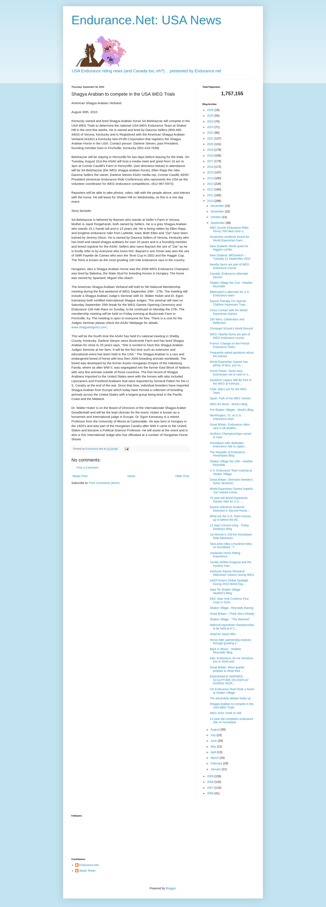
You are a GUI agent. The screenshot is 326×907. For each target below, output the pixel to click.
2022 (210, 132)
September (217, 223)
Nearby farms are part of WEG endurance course (229, 266)
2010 (210, 200)
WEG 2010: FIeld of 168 (225, 713)
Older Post (182, 476)
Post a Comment (87, 467)
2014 (210, 178)
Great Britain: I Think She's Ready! (232, 613)
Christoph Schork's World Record (231, 328)
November (217, 211)
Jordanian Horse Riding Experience (225, 554)
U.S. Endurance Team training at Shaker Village (231, 472)
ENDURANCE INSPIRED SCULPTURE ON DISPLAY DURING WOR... (229, 680)
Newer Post (79, 476)
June (214, 740)
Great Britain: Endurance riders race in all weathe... (230, 426)
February (216, 763)
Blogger (170, 888)
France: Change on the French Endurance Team (230, 345)
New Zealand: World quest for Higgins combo (229, 247)
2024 (210, 121)
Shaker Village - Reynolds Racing (231, 608)
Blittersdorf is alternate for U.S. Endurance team (230, 293)
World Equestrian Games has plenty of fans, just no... (229, 363)
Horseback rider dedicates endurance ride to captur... (228, 444)
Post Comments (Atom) (104, 483)
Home (131, 476)
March (214, 757)
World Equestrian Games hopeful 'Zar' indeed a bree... (231, 490)
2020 (210, 144)
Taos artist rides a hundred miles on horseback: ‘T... (231, 545)
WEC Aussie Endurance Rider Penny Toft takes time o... (229, 229)
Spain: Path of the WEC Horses (230, 398)
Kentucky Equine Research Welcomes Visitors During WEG (232, 573)
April (213, 752)
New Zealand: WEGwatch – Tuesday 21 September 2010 (230, 257)
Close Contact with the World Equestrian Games (228, 312)
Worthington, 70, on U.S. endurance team (226, 417)
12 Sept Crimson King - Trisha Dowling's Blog (229, 527)
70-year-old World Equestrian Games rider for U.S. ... (229, 499)
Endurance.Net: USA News (146, 20)
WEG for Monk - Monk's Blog (228, 404)
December (217, 205)
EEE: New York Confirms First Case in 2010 (229, 600)
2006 (210, 793)
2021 (210, 138)
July (213, 735)
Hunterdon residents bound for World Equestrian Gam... (229, 238)
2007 (210, 787)
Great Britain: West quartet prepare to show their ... (227, 669)
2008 (210, 782)
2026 (210, 110)
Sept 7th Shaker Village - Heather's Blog (226, 591)
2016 (210, 166)
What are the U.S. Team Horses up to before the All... (230, 518)
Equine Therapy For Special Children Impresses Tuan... (229, 302)
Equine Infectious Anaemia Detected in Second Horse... (229, 508)
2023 (210, 127)
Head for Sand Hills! (223, 634)
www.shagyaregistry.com (89, 327)
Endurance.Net (89, 865)
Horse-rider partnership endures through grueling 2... (230, 641)
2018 (210, 155)
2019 (210, 149)
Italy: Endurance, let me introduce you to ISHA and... (231, 659)
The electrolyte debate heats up (230, 698)
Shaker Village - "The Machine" (230, 619)
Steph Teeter (87, 870)
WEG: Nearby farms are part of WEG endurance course (230, 336)
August (215, 729)
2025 (210, 115)
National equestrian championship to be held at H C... (232, 626)
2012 (210, 189)
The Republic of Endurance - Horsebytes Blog (228, 453)
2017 (210, 161)
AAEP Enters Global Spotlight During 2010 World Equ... (229, 582)
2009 (210, 776)
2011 (210, 195)
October (216, 217)
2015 (210, 172)
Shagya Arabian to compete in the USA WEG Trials (232, 705)
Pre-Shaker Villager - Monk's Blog (231, 409)
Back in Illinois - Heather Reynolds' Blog (225, 650)
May (213, 746)
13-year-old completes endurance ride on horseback (231, 720)
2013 (210, 183)
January (216, 769)
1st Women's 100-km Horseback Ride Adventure (231, 536)
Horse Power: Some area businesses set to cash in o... (230, 372)
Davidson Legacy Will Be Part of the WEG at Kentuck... (230, 381)
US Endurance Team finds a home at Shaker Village (232, 690)
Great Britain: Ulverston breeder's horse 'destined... (231, 481)
